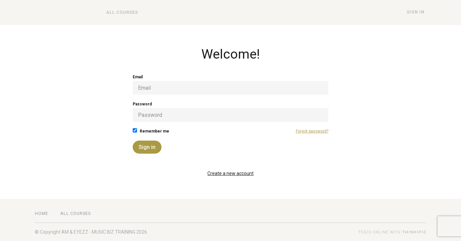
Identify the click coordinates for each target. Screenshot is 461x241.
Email (230, 85)
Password (230, 112)
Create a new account (230, 173)
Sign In (417, 12)
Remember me (151, 131)
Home (41, 213)
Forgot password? (312, 131)
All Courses (120, 12)
